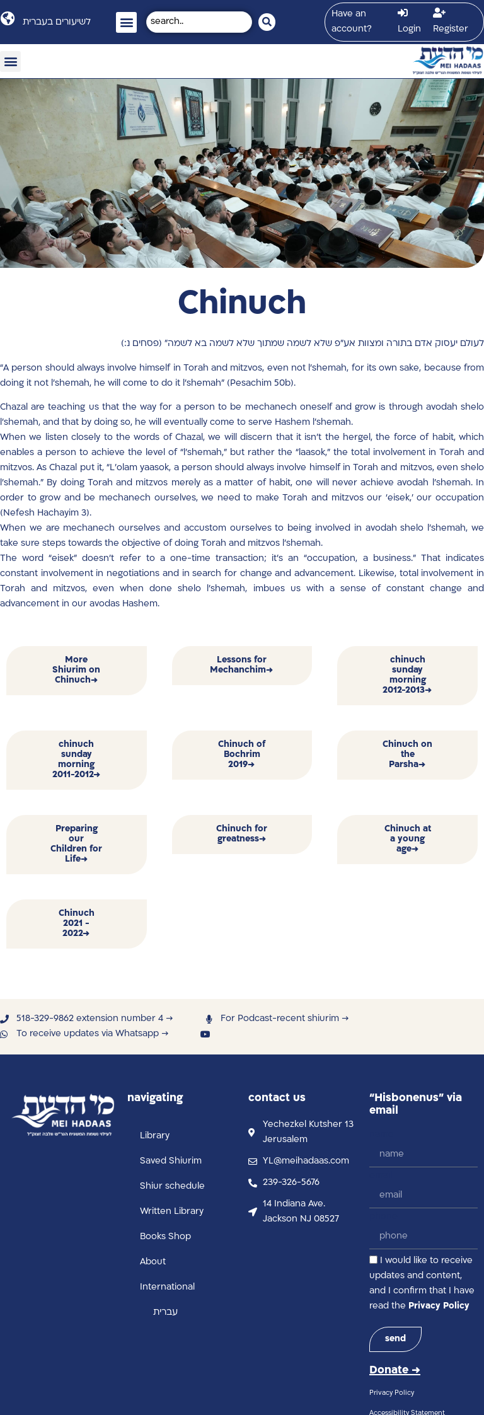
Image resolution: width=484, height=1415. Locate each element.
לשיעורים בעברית (57, 22)
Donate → (394, 1370)
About (153, 1262)
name (381, 1135)
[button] (126, 22)
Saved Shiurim (171, 1161)
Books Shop (165, 1237)
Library (155, 1136)
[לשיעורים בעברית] (7, 18)
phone (383, 1217)
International (167, 1287)
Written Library (172, 1212)
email (380, 1176)
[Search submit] (266, 22)
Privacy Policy (439, 1306)
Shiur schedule (172, 1186)
